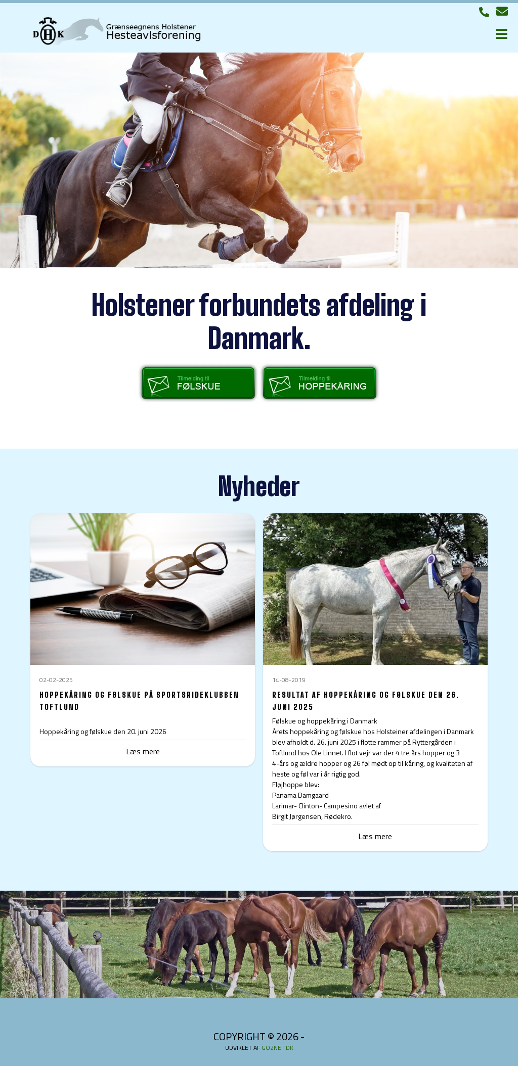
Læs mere (375, 836)
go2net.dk (277, 1047)
